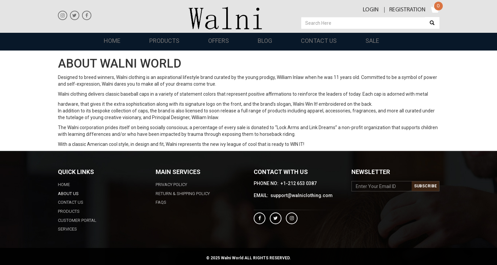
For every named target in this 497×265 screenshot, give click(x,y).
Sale (372, 40)
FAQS (161, 202)
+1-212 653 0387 (298, 183)
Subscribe (425, 186)
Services (67, 229)
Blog (265, 40)
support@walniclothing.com (301, 195)
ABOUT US (68, 193)
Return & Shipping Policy (183, 193)
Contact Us (319, 40)
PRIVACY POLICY (171, 184)
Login (371, 10)
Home (112, 40)
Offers (218, 40)
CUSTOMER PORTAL (77, 220)
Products (164, 40)
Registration (407, 10)
